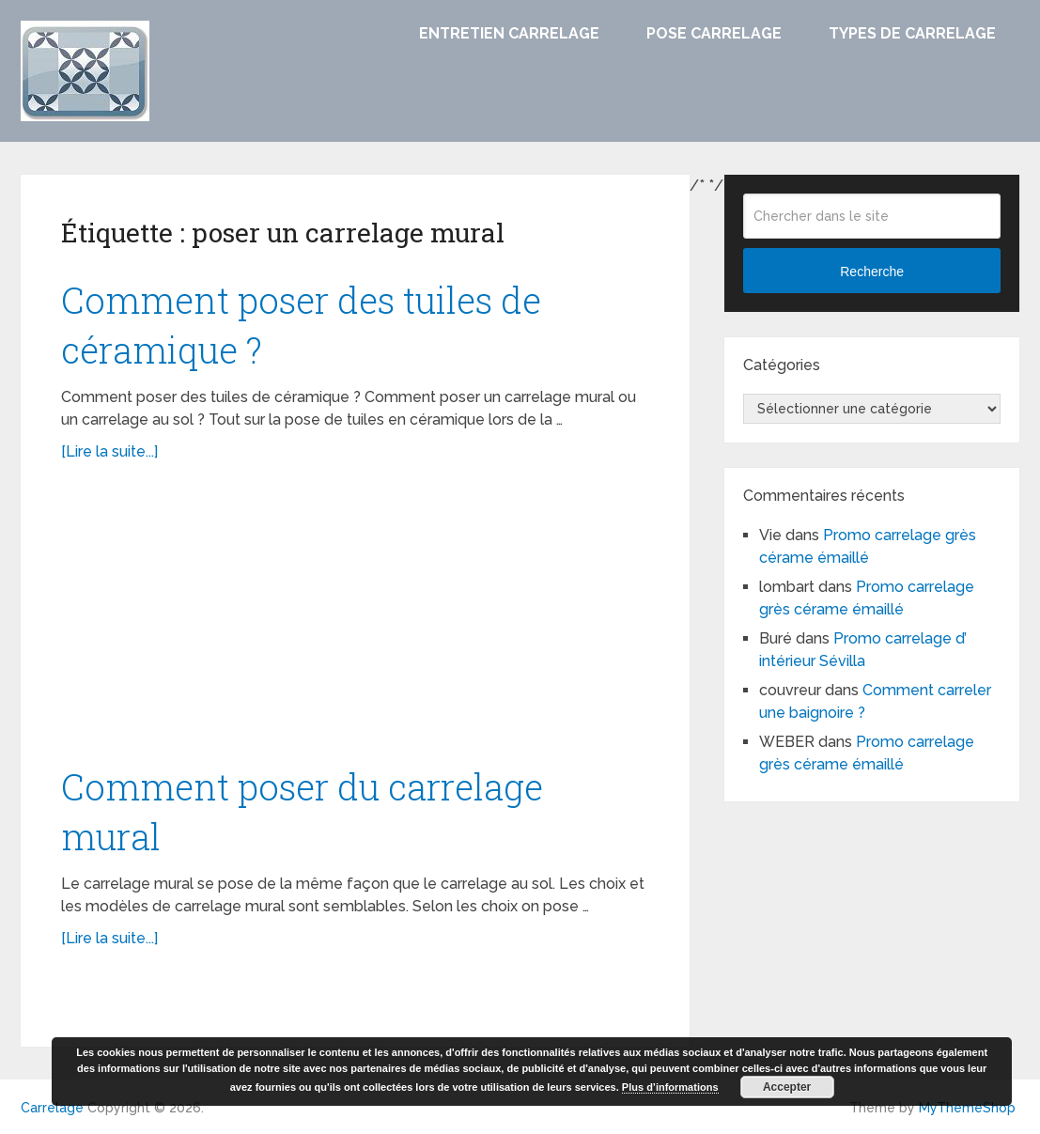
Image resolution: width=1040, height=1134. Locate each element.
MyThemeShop (967, 1107)
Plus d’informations (670, 1087)
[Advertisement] (355, 622)
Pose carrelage (714, 33)
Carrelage (52, 1107)
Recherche (872, 271)
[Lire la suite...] (109, 451)
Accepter (787, 1087)
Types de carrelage (912, 33)
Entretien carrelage (509, 33)
